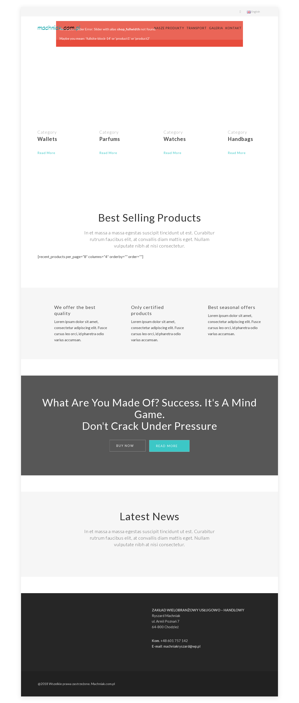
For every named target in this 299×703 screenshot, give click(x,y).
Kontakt (253, 28)
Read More (46, 153)
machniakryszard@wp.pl (182, 646)
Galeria (236, 28)
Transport (216, 28)
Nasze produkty (189, 28)
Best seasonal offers (231, 307)
